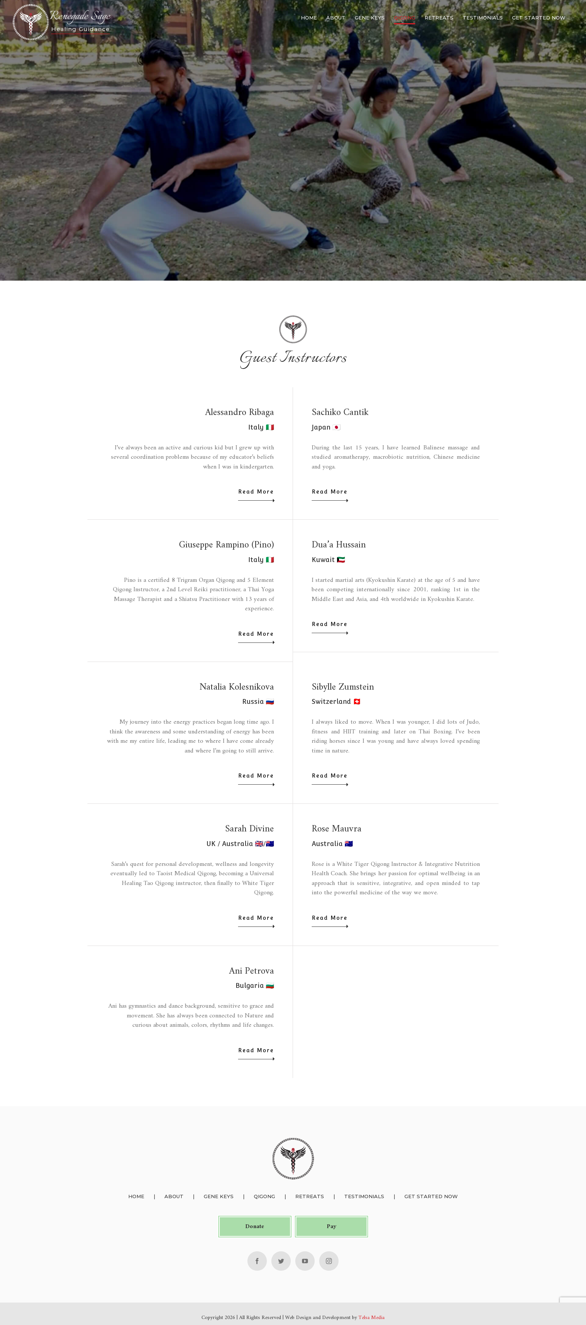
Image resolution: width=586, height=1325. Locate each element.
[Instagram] (328, 1260)
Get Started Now (430, 1196)
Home (135, 1196)
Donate (253, 1226)
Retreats (308, 1196)
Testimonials (363, 1196)
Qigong (263, 1196)
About (173, 1196)
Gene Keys (218, 1196)
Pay (330, 1226)
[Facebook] (256, 1260)
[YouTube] (304, 1260)
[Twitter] (280, 1260)
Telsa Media (371, 1317)
